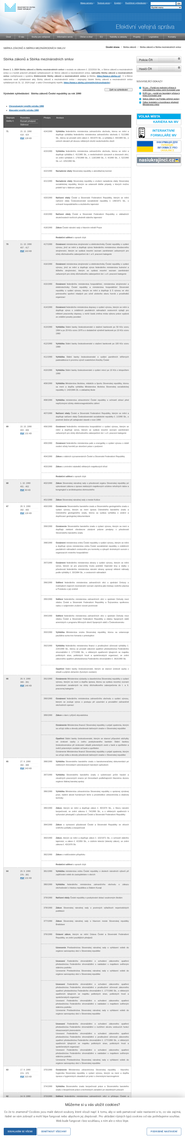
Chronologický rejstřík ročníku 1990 (26, 106)
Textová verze (103, 3)
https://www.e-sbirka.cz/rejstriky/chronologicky (87, 82)
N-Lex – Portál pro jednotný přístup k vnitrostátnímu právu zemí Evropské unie (161, 88)
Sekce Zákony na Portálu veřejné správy (161, 99)
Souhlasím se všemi (20, 1131)
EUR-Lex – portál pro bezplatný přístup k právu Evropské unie (161, 94)
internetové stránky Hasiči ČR (158, 68)
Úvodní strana (112, 47)
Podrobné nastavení (164, 1131)
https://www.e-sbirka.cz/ (108, 76)
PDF (22, 138)
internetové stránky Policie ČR (158, 59)
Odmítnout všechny (54, 1131)
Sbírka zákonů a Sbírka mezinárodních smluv (160, 47)
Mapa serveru (86, 3)
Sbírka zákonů (129, 47)
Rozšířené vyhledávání (135, 3)
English (117, 3)
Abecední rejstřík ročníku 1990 (24, 110)
